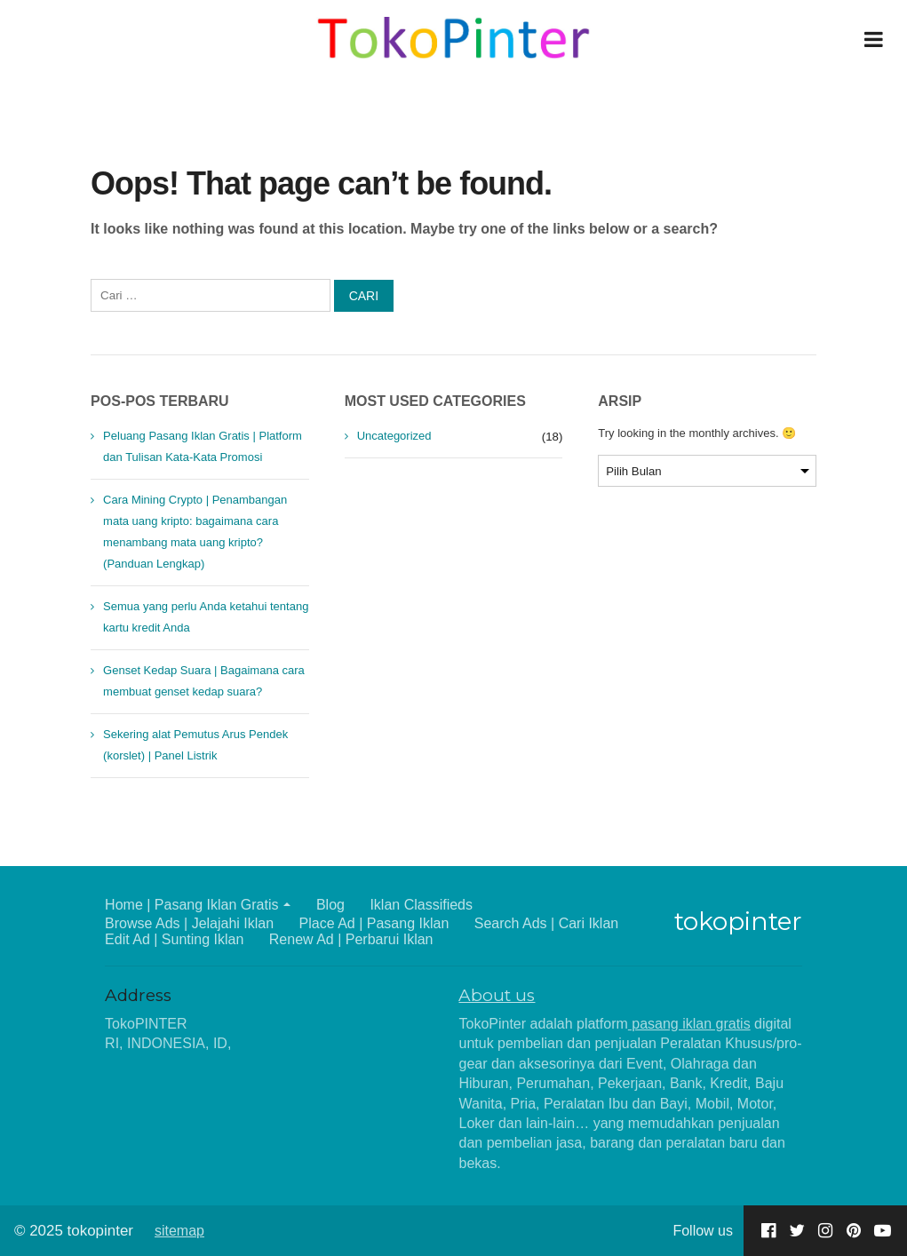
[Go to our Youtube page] (882, 1230)
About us (496, 995)
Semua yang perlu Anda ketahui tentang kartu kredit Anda (205, 617)
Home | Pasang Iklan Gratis (191, 904)
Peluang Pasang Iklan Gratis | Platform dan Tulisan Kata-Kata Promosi (202, 446)
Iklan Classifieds (421, 904)
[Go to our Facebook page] (768, 1230)
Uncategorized (394, 435)
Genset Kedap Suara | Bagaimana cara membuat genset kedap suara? (204, 681)
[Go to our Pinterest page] (853, 1230)
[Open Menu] (873, 39)
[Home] (453, 39)
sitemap (179, 1230)
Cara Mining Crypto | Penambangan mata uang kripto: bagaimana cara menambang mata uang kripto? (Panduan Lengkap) (195, 531)
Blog (330, 904)
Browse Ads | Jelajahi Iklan (189, 923)
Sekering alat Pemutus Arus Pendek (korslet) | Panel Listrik (195, 744)
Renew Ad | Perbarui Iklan (351, 939)
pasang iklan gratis (689, 1023)
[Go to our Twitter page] (797, 1230)
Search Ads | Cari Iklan (546, 923)
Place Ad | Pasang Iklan (374, 923)
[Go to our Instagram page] (825, 1230)
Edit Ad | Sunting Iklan (174, 939)
